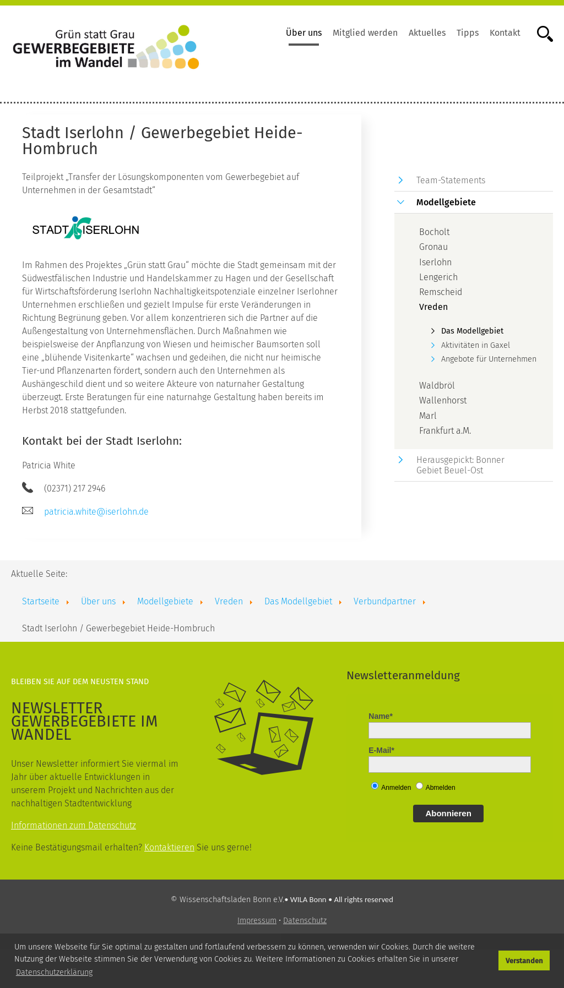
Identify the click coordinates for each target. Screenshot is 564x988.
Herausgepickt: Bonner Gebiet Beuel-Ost (460, 465)
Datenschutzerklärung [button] (54, 972)
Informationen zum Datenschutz (73, 825)
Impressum (256, 920)
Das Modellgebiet (472, 331)
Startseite (40, 601)
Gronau (433, 247)
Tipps (468, 33)
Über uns (304, 33)
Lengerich (438, 277)
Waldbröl (437, 385)
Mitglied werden (365, 33)
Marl (428, 416)
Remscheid (440, 292)
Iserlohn (435, 262)
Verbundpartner (385, 601)
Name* (380, 716)
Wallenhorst (443, 400)
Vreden (433, 307)
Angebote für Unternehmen (488, 359)
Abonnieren (448, 813)
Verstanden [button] (524, 961)
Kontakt (505, 33)
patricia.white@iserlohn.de (96, 511)
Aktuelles (427, 33)
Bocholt (434, 232)
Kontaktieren (169, 847)
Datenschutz (305, 920)
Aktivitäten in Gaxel (475, 345)
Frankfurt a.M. (445, 430)
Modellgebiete (446, 202)
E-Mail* (381, 750)
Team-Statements (450, 180)
